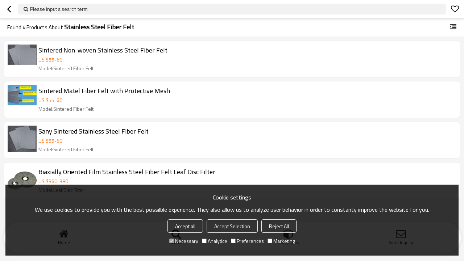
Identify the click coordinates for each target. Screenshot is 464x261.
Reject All (279, 226)
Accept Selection (232, 226)
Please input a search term (59, 9)
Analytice (214, 241)
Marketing (281, 241)
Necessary (183, 241)
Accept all (185, 226)
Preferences (247, 241)
